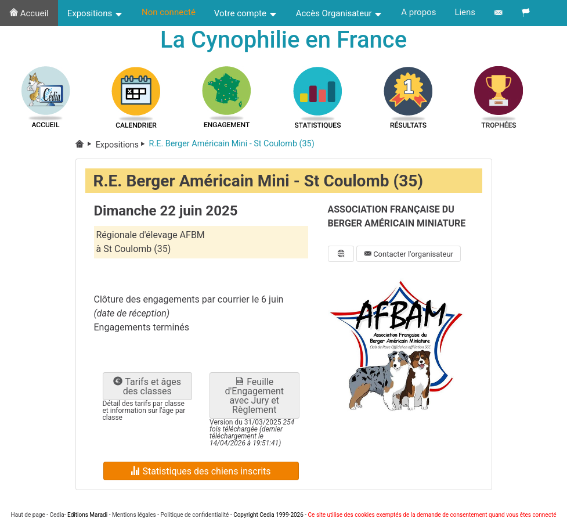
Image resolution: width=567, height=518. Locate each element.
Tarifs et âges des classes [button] (147, 386)
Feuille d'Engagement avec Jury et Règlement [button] (254, 395)
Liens (464, 12)
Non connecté (169, 12)
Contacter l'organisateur (408, 254)
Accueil (29, 13)
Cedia (56, 515)
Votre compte (245, 13)
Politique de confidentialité (194, 515)
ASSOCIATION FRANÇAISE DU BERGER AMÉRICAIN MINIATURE (397, 216)
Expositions (95, 13)
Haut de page (28, 515)
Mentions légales (134, 515)
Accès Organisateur (339, 13)
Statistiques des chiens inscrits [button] (200, 471)
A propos (418, 12)
